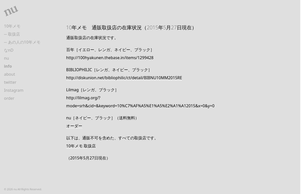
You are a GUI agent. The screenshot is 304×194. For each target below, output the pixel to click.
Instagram (14, 90)
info (8, 66)
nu (6, 58)
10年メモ (12, 26)
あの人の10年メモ (24, 42)
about (9, 74)
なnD (9, 50)
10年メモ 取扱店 (81, 146)
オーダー (74, 126)
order (9, 98)
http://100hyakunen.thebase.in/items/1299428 (110, 57)
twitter (10, 82)
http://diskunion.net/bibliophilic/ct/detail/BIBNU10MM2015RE (124, 77)
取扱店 (14, 34)
